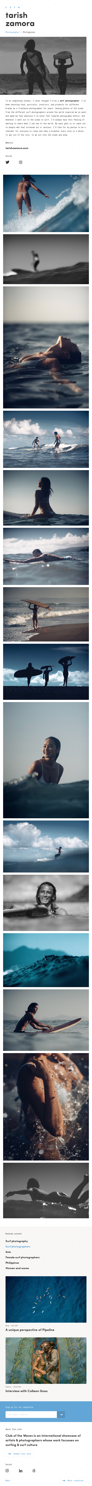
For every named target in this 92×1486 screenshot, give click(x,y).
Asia (8, 1252)
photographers (30, 1440)
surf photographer (69, 100)
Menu (8, 1480)
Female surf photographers (23, 1257)
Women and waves (17, 1268)
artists (10, 1440)
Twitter (7, 162)
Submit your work (22, 1453)
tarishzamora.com (17, 148)
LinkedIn (21, 1470)
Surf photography (17, 1241)
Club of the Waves (13, 7)
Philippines (12, 1262)
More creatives (75, 1480)
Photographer (12, 32)
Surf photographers (18, 1246)
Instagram (21, 164)
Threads (34, 1470)
